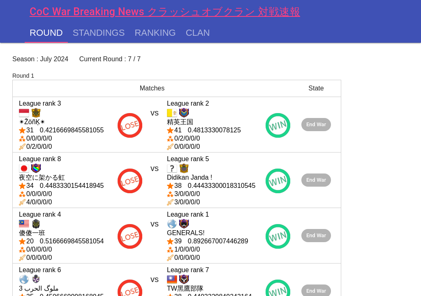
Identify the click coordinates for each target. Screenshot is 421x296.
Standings (99, 33)
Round (46, 33)
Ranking (155, 33)
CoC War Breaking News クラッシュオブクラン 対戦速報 (165, 12)
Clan (198, 33)
